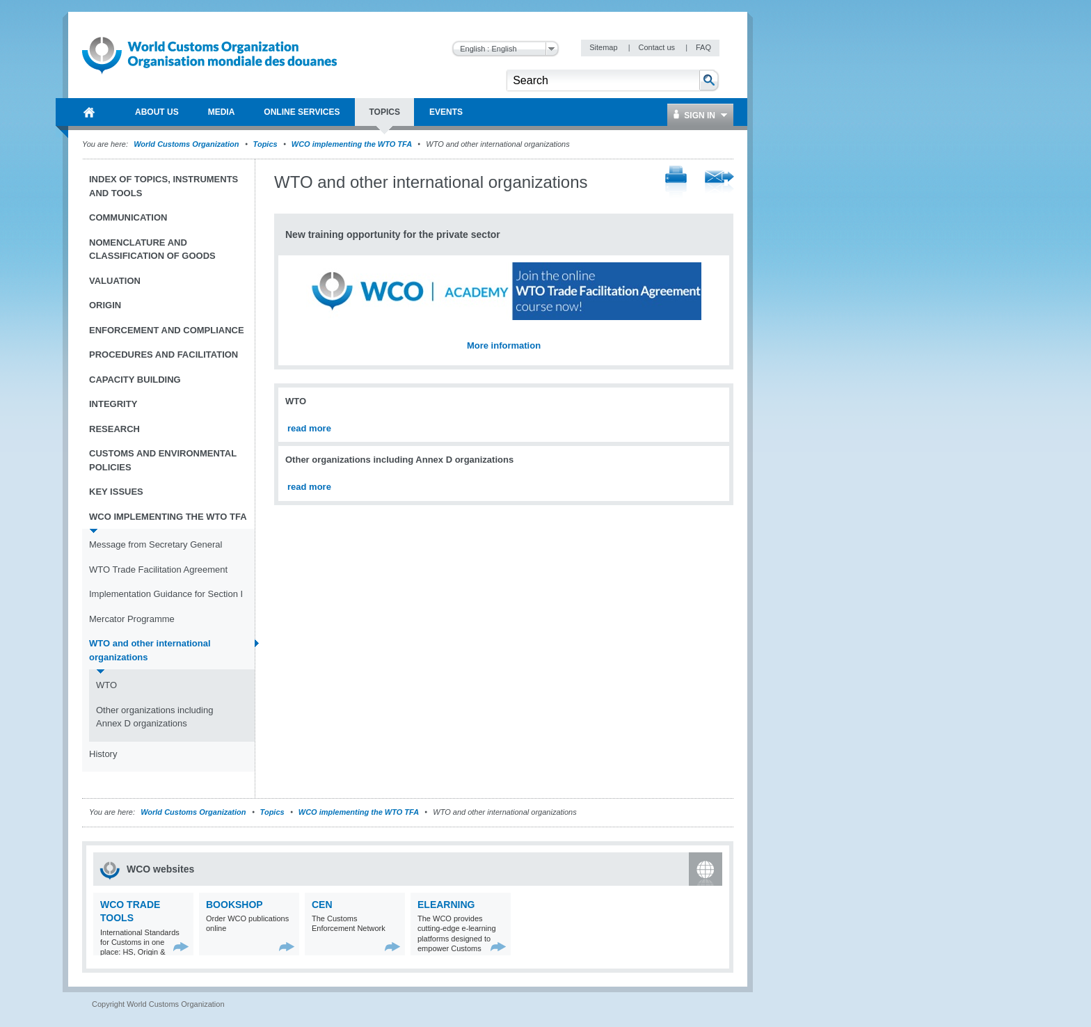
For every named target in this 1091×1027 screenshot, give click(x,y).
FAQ (703, 47)
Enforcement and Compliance (166, 330)
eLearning (446, 904)
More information (504, 345)
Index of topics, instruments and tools (163, 186)
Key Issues (116, 491)
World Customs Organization (187, 144)
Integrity (113, 404)
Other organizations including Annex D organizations (154, 717)
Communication (128, 217)
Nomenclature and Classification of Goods (152, 249)
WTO (106, 685)
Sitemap (604, 47)
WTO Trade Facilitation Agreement (158, 569)
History (103, 754)
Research (114, 429)
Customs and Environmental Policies (163, 460)
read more (309, 428)
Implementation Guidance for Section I (166, 594)
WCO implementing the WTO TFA (352, 144)
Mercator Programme (132, 619)
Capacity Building (135, 379)
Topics (265, 144)
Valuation (115, 281)
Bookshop (234, 904)
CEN (322, 904)
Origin (105, 305)
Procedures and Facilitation (163, 354)
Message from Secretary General (155, 544)
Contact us (657, 47)
